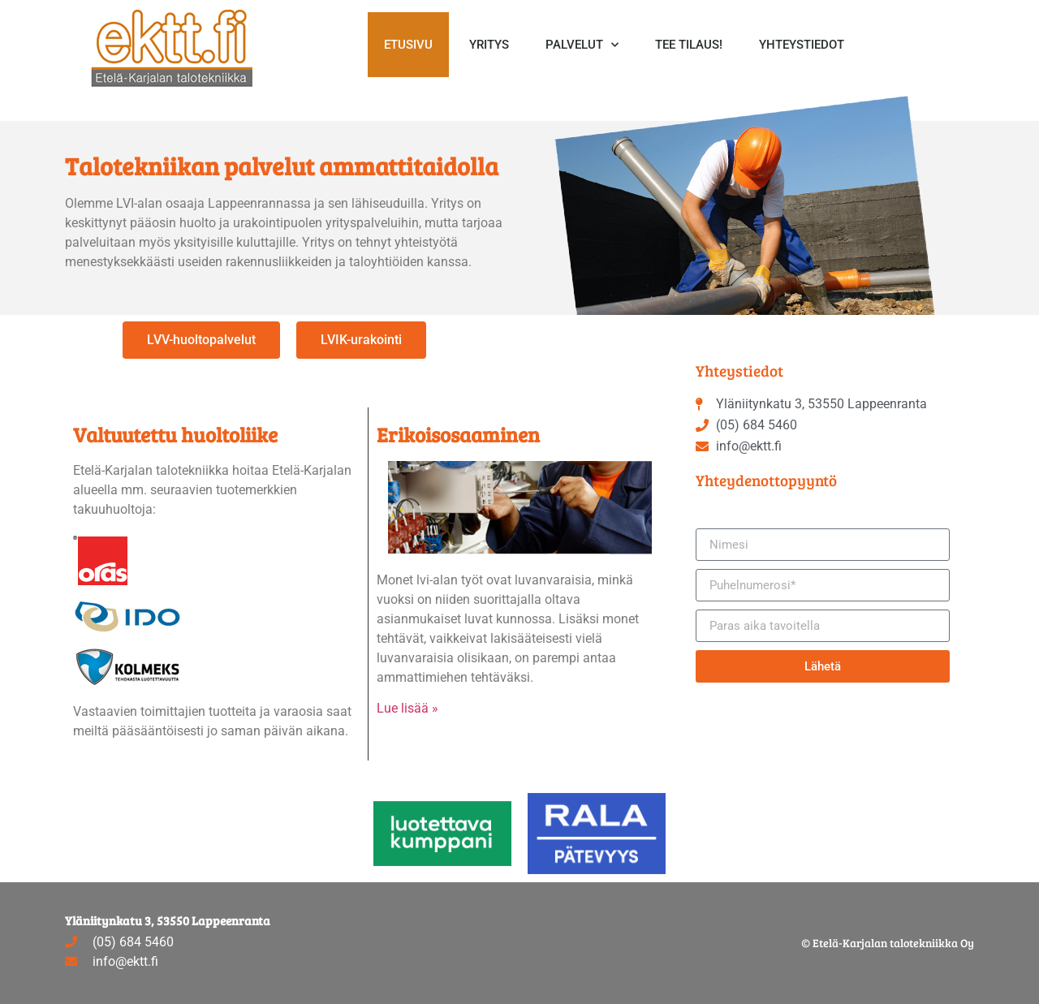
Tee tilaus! (688, 44)
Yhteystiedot (801, 44)
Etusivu (408, 44)
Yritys (489, 44)
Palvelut (582, 45)
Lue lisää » (407, 708)
